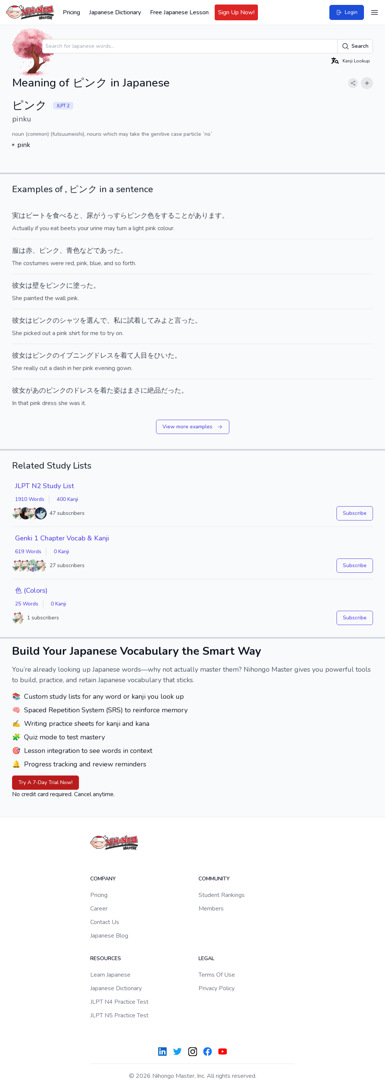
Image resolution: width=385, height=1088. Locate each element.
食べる (63, 215)
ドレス (83, 390)
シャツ (69, 320)
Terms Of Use (217, 975)
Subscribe (355, 513)
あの (39, 390)
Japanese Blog (109, 936)
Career (99, 908)
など (86, 250)
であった (106, 250)
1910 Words (29, 499)
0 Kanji (61, 551)
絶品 (154, 390)
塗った (83, 285)
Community (214, 878)
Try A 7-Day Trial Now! (45, 782)
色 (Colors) (31, 590)
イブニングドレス (86, 355)
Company (103, 878)
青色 (73, 250)
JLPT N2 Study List (44, 485)
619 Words (28, 551)
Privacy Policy (217, 988)
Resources (105, 958)
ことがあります (198, 215)
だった (171, 390)
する (167, 215)
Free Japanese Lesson (179, 12)
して (147, 320)
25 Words (26, 603)
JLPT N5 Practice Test (119, 1015)
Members (211, 908)
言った (184, 320)
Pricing (71, 12)
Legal (206, 958)
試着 (134, 320)
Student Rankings (222, 895)
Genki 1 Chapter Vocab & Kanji (62, 538)
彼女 (19, 285)
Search (355, 46)
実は (19, 215)
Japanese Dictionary (115, 12)
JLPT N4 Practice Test (119, 1002)
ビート (36, 215)
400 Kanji (67, 499)
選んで (96, 320)
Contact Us (104, 922)
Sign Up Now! (236, 12)
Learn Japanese (110, 975)
